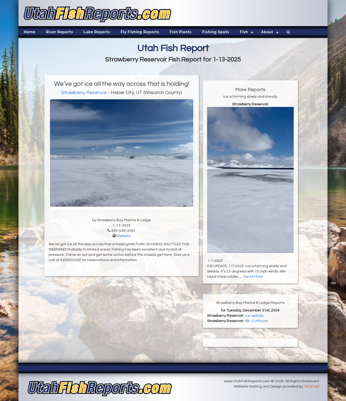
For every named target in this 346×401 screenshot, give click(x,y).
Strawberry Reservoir (84, 92)
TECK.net (312, 386)
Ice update (254, 316)
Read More (253, 277)
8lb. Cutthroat (256, 321)
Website (123, 236)
